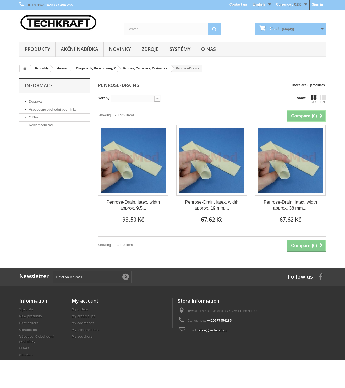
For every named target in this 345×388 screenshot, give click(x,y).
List (323, 98)
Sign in (317, 4)
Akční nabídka (79, 49)
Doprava (35, 99)
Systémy (179, 49)
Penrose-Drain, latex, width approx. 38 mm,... (290, 205)
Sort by (104, 98)
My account (85, 301)
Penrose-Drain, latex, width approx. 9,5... (133, 205)
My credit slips (83, 316)
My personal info (85, 330)
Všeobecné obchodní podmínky (52, 107)
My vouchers (82, 336)
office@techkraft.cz (212, 330)
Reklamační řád (40, 123)
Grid (313, 98)
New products (30, 316)
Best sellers (29, 323)
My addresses (83, 323)
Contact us (238, 4)
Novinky (120, 49)
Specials (26, 309)
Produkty (37, 49)
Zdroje (150, 49)
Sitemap (26, 355)
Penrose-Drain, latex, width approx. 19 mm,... (211, 205)
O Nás (208, 49)
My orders (80, 309)
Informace (39, 85)
